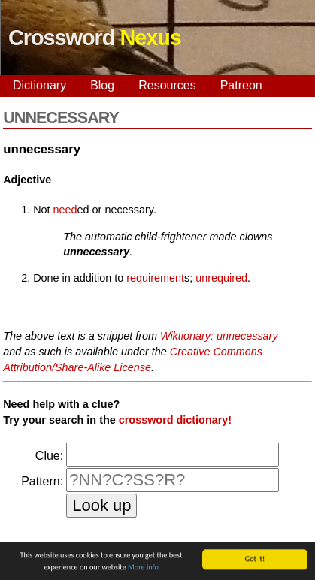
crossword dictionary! (175, 420)
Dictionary (39, 85)
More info (143, 567)
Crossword (94, 38)
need (65, 210)
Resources (166, 85)
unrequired (221, 278)
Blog (102, 85)
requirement (155, 278)
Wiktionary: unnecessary (219, 336)
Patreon (241, 85)
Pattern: (42, 481)
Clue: (49, 455)
